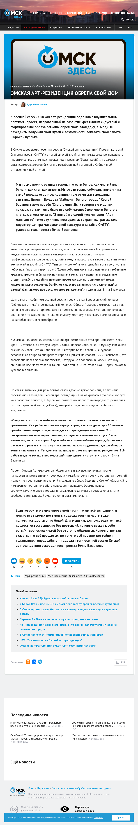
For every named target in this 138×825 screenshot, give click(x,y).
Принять (121, 817)
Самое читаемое (95, 13)
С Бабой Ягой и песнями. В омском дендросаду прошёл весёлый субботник (69, 604)
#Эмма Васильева (94, 576)
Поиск (127, 19)
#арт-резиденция (35, 576)
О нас (31, 788)
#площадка (75, 576)
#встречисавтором (79, 27)
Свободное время (34, 27)
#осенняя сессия (57, 576)
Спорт (120, 27)
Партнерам (43, 788)
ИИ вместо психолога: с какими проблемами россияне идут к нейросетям (36, 724)
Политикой (98, 817)
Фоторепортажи (122, 13)
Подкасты (56, 27)
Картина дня (42, 13)
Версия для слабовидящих (84, 809)
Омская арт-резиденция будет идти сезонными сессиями (58, 645)
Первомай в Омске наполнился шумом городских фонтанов (59, 619)
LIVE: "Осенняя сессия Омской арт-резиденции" (51, 640)
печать (80, 86)
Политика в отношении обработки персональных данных (82, 788)
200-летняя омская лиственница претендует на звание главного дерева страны (98, 724)
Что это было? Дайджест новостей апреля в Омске (54, 598)
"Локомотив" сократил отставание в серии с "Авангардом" (98, 737)
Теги (17, 576)
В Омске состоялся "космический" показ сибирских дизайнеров (61, 634)
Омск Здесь (13, 13)
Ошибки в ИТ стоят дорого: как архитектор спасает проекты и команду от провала (36, 737)
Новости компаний (68, 13)
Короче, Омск (104, 27)
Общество (13, 27)
